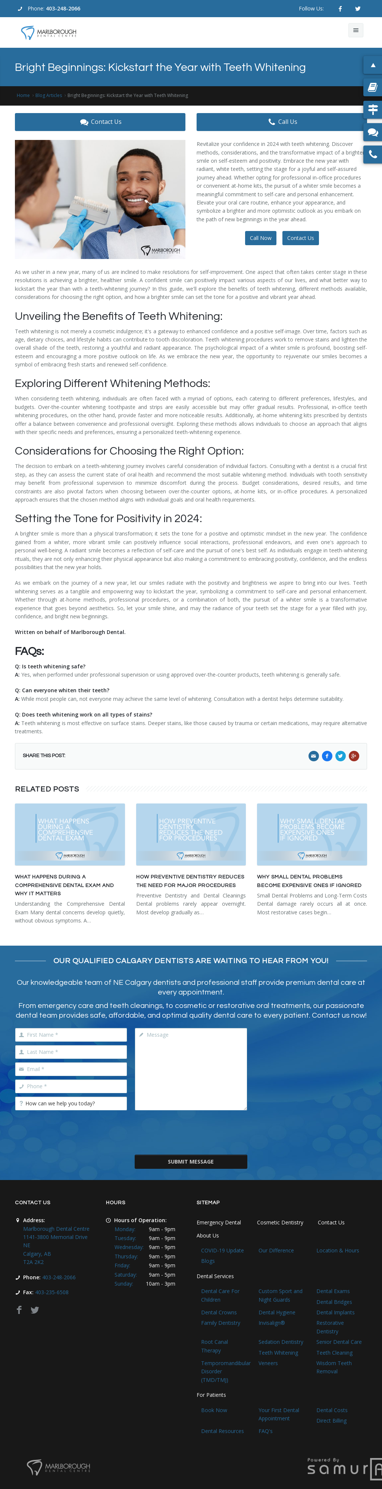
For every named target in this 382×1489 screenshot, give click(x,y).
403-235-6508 (52, 1292)
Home (23, 95)
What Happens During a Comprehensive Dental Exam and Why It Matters (64, 885)
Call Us (281, 122)
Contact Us (100, 122)
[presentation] (191, 1131)
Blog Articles (48, 95)
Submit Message (191, 1161)
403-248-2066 (63, 8)
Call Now (261, 237)
